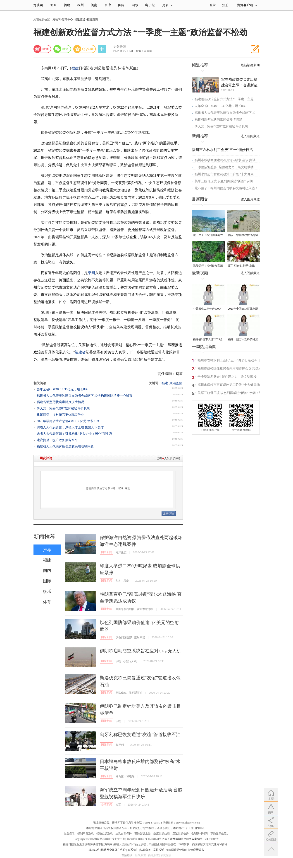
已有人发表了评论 (169, 458)
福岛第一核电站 (125, 776)
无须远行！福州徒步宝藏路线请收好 (208, 266)
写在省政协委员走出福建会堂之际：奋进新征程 (239, 83)
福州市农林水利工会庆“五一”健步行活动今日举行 (229, 361)
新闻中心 (67, 19)
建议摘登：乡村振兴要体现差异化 (60, 414)
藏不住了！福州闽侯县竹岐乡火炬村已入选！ (226, 188)
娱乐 (47, 591)
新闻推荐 (44, 537)
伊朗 (118, 661)
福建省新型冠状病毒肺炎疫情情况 (60, 402)
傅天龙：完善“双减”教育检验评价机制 (63, 408)
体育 (47, 602)
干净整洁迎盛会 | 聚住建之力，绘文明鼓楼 (224, 167)
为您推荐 (119, 47)
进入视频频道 (250, 273)
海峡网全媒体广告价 (113, 849)
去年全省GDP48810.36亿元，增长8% (62, 389)
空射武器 (139, 637)
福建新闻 (92, 19)
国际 (135, 5)
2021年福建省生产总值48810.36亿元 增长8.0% (68, 421)
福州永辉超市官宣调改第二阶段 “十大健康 (224, 174)
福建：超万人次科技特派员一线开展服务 (243, 340)
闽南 (94, 5)
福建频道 (79, 19)
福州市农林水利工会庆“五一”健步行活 (222, 150)
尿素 (126, 580)
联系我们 (133, 849)
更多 (167, 5)
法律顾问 (145, 849)
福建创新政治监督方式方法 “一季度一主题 (224, 99)
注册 (225, 5)
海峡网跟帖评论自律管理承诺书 (185, 849)
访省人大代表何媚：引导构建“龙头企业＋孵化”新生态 (74, 433)
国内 (121, 5)
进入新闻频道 (250, 136)
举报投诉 (158, 849)
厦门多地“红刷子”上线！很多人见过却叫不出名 (243, 266)
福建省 (80, 352)
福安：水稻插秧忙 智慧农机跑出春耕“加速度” (243, 235)
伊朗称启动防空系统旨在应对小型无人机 (140, 650)
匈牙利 (120, 744)
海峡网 (38, 5)
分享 (102, 49)
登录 (121, 488)
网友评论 (46, 458)
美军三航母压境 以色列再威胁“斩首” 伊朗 (224, 181)
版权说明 (93, 849)
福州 (80, 5)
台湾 (108, 5)
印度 (118, 580)
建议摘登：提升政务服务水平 (57, 440)
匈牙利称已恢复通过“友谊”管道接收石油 (140, 734)
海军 (118, 804)
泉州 (91, 273)
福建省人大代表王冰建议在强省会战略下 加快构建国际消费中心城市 (85, 395)
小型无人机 (130, 661)
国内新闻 (106, 552)
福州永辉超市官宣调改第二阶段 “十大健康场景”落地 (229, 385)
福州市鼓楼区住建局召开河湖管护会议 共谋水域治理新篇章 (230, 369)
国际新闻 (106, 580)
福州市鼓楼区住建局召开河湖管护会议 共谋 (225, 160)
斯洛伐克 (121, 692)
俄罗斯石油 (135, 692)
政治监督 (175, 383)
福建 (67, 5)
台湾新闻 (106, 804)
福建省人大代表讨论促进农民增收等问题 (65, 446)
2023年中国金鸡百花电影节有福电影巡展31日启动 (243, 309)
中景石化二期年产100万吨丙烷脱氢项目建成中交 (208, 309)
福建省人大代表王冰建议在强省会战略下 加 (225, 112)
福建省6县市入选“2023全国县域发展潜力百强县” (208, 340)
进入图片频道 (250, 199)
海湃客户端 (247, 5)
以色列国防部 (124, 637)
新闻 (53, 5)
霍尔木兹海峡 (145, 609)
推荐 (47, 549)
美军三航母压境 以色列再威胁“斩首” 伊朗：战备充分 (230, 393)
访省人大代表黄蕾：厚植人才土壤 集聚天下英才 (70, 427)
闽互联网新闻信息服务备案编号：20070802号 (191, 839)
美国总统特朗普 (125, 609)
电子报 (150, 5)
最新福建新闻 (250, 65)
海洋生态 (121, 552)
